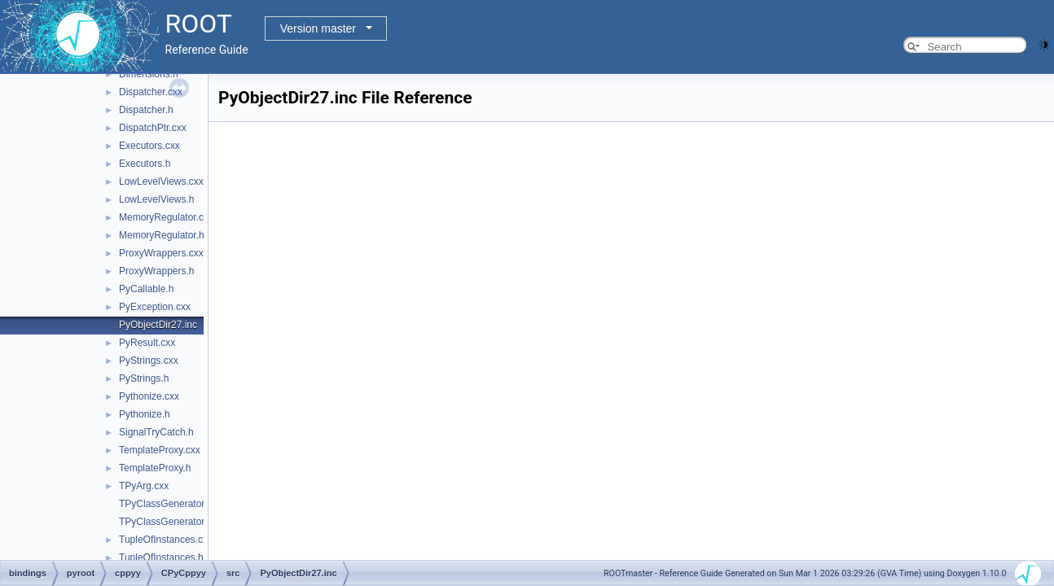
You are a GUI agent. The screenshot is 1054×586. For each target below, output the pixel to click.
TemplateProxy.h (155, 468)
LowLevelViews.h (157, 199)
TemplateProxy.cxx (159, 450)
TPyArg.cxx (144, 486)
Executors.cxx (149, 145)
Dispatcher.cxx (150, 92)
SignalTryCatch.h (156, 432)
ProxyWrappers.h (156, 271)
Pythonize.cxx (149, 396)
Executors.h (144, 163)
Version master (318, 28)
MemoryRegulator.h (161, 235)
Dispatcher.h (146, 110)
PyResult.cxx (147, 342)
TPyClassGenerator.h (166, 521)
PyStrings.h (144, 378)
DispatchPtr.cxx (153, 127)
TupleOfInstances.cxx (166, 539)
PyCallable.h (146, 289)
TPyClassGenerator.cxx (170, 503)
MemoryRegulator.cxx (166, 217)
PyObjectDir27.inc (158, 324)
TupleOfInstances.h (161, 557)
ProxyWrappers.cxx (161, 253)
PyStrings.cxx (148, 360)
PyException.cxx (155, 307)
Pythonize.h (144, 414)
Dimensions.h (148, 74)
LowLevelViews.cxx (161, 181)
